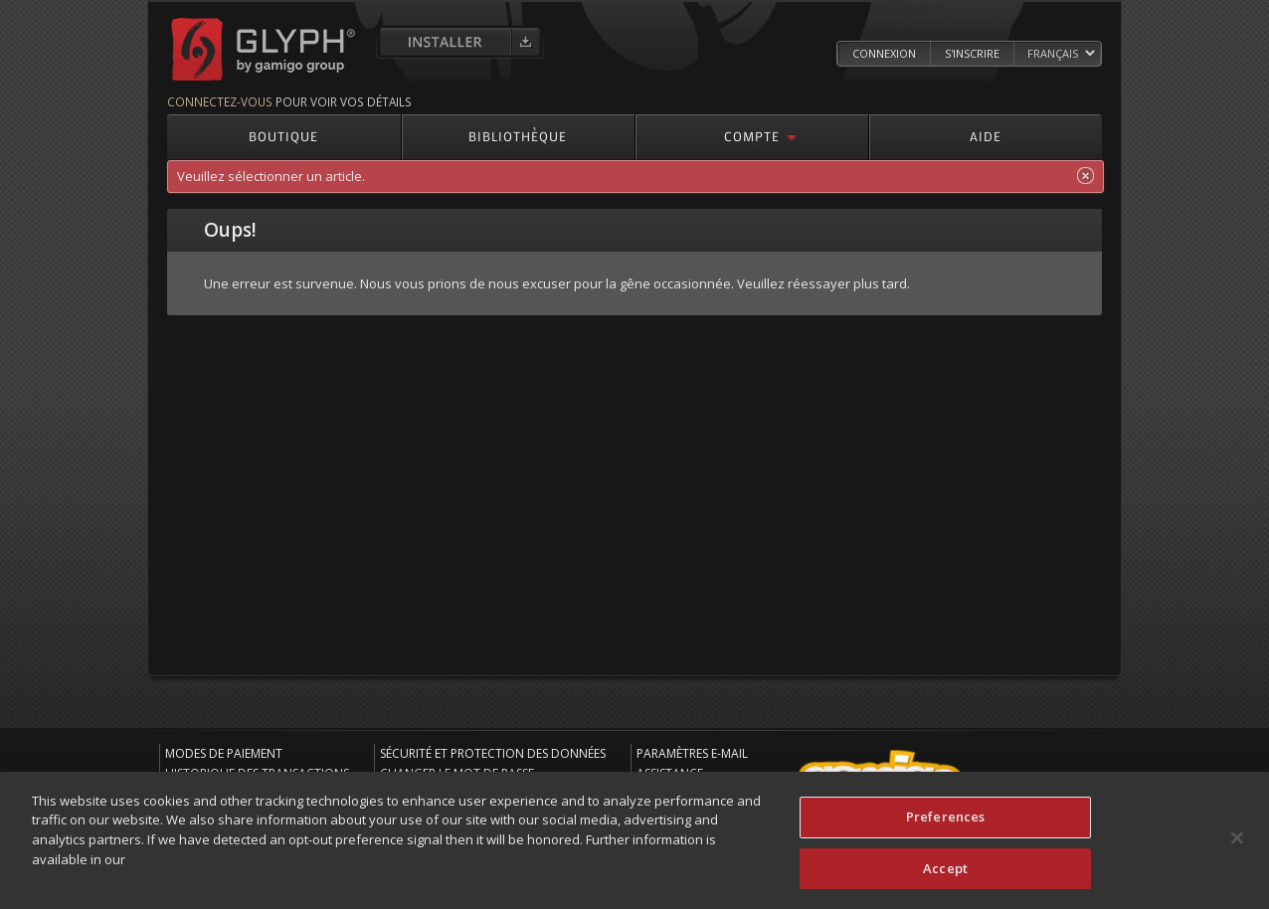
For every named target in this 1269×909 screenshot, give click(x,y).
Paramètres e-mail (692, 753)
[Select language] (1060, 54)
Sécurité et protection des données (493, 753)
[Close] (1237, 846)
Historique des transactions (257, 773)
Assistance (669, 773)
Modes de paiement (223, 753)
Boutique (283, 135)
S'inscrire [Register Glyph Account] (972, 53)
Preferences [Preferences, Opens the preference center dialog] (945, 824)
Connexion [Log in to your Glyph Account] (884, 53)
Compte (752, 135)
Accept (945, 876)
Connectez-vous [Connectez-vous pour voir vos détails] (219, 101)
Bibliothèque (517, 135)
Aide (985, 135)
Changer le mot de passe (457, 773)
